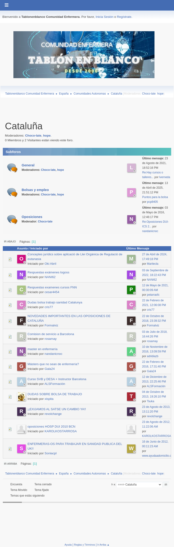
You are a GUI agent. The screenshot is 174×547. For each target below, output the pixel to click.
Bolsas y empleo (35, 190)
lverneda (164, 177)
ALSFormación (54, 384)
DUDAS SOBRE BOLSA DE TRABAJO (55, 394)
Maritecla (152, 263)
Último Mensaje (140, 248)
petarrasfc (153, 294)
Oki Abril (50, 263)
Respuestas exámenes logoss (48, 272)
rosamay (51, 338)
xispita (49, 399)
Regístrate (124, 17)
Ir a (113, 484)
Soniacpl (51, 453)
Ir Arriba (10, 463)
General (28, 165)
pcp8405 (152, 201)
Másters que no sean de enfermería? (53, 364)
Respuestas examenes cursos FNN (52, 287)
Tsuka (150, 401)
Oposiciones (32, 217)
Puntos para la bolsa (155, 197)
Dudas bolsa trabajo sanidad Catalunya (55, 302)
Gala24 (50, 369)
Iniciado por (39, 248)
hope (160, 93)
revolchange (53, 414)
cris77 (49, 307)
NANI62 (50, 277)
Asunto (22, 248)
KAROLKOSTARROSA (61, 431)
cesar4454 (52, 292)
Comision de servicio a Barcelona (51, 334)
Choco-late (149, 93)
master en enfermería (42, 349)
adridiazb (152, 356)
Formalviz (51, 325)
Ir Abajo (10, 241)
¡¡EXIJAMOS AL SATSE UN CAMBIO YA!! (57, 409)
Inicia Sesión (105, 17)
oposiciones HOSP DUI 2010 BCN (51, 426)
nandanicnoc (150, 231)
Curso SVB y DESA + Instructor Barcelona (57, 379)
